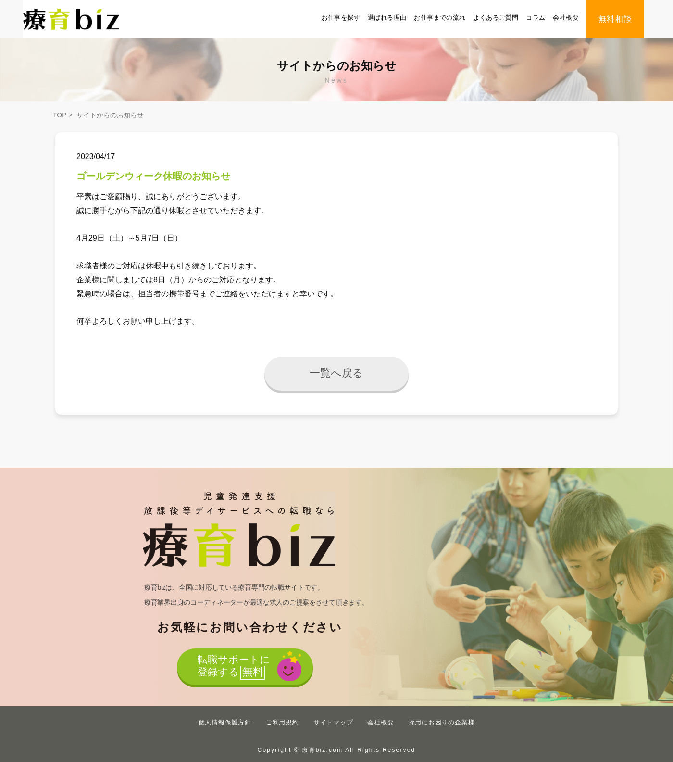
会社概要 (566, 17)
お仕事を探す (341, 17)
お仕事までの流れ (439, 17)
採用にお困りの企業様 (442, 722)
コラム (535, 17)
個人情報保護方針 (225, 722)
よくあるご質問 (496, 17)
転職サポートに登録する (234, 667)
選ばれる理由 (387, 17)
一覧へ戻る (336, 373)
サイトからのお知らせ (110, 115)
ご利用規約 (282, 722)
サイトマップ (333, 722)
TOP (59, 115)
